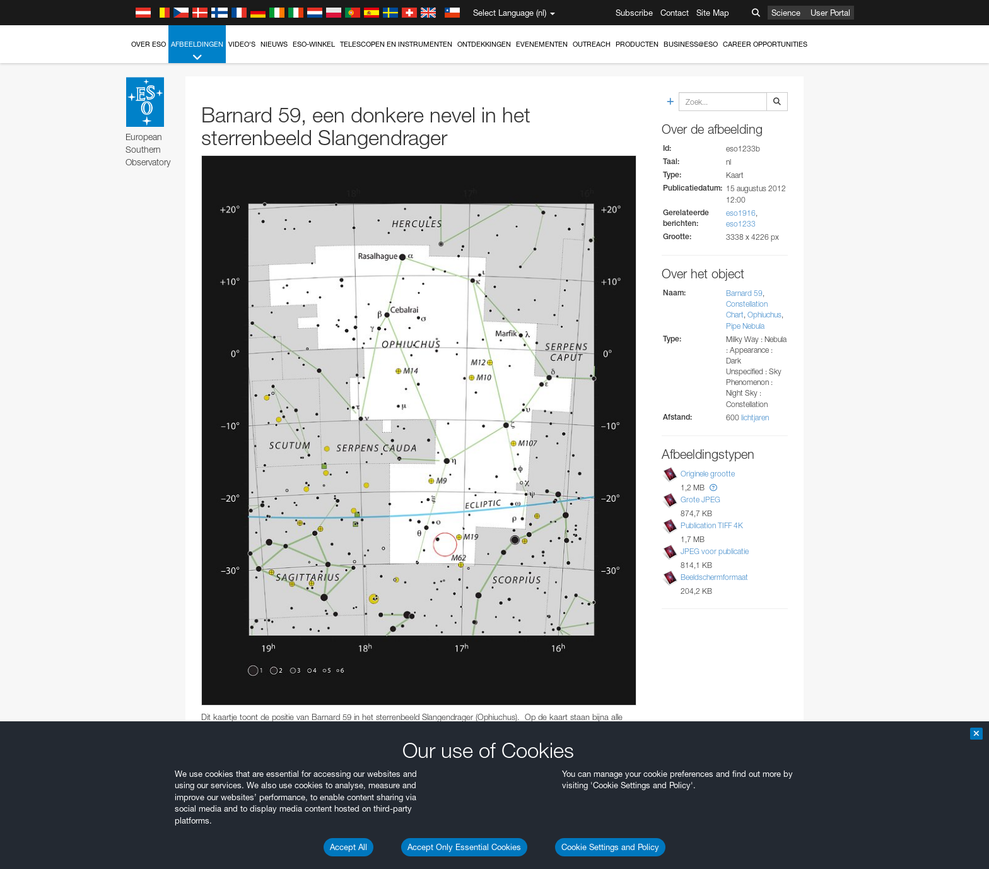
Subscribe (634, 13)
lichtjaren (755, 417)
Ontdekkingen (484, 44)
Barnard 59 (744, 293)
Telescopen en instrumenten (396, 44)
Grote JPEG (700, 499)
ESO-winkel (314, 44)
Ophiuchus (764, 314)
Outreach (592, 44)
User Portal (830, 13)
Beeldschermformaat (714, 577)
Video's (241, 44)
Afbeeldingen (197, 51)
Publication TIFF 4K (712, 525)
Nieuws (274, 44)
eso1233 (741, 223)
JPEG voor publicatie (715, 551)
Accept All (348, 847)
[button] (713, 487)
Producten (637, 44)
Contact (674, 13)
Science (785, 13)
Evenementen (542, 44)
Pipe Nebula (745, 326)
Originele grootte (708, 473)
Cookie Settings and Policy (610, 847)
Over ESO (148, 44)
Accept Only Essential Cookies (464, 847)
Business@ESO (691, 44)
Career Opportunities (765, 44)
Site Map (712, 13)
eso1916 (741, 213)
